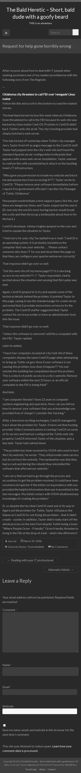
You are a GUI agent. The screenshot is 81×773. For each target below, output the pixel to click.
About (42, 769)
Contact (52, 769)
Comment (9, 609)
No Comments (59, 546)
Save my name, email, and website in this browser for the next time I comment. (38, 732)
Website (8, 706)
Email (6, 687)
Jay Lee (12, 541)
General (12, 546)
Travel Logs (31, 769)
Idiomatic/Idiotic (61, 569)
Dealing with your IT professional (30, 560)
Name (7, 665)
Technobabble (35, 546)
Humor (22, 546)
